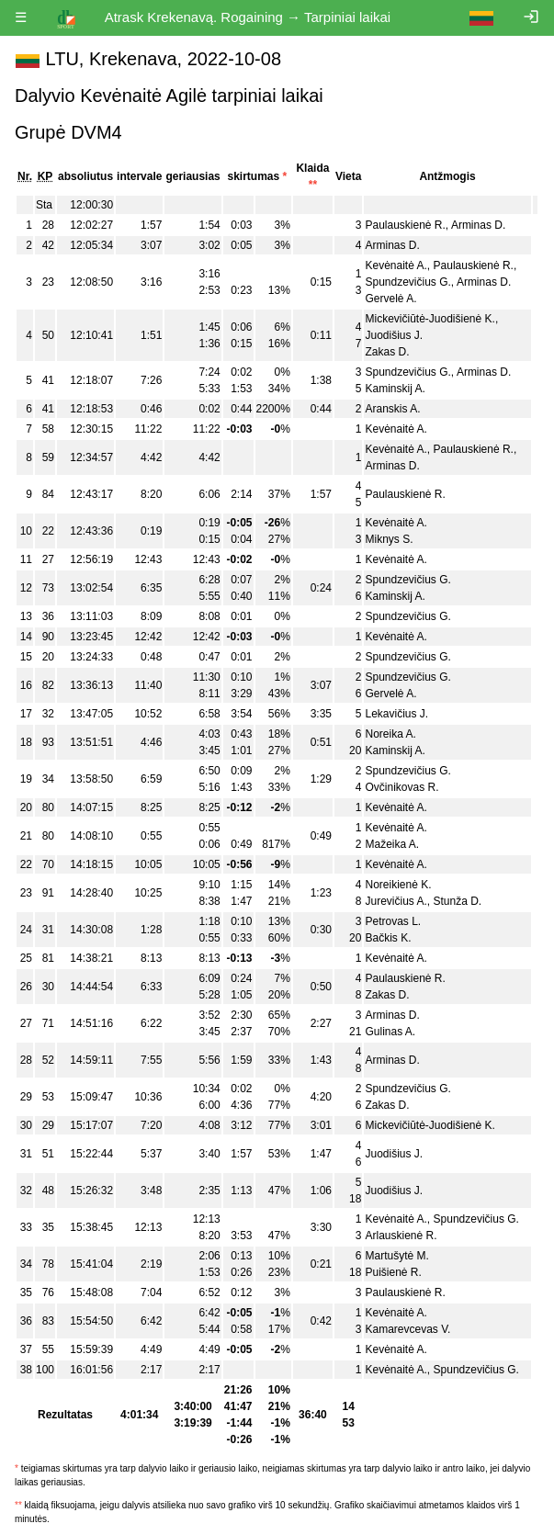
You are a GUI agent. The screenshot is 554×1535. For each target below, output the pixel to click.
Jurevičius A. (395, 901)
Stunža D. (458, 901)
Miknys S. (389, 539)
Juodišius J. (394, 335)
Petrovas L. (393, 921)
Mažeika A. (392, 844)
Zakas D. (387, 351)
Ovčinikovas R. (401, 787)
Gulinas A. (390, 1031)
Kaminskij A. (394, 388)
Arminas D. (478, 225)
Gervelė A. (390, 298)
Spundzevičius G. (407, 282)
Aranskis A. (392, 408)
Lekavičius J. (396, 713)
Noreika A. (390, 734)
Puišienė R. (393, 1272)
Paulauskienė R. (405, 225)
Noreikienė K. (398, 884)
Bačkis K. (388, 937)
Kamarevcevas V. (407, 1329)
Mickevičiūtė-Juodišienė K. (429, 318)
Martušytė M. (396, 1255)
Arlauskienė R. (400, 1235)
